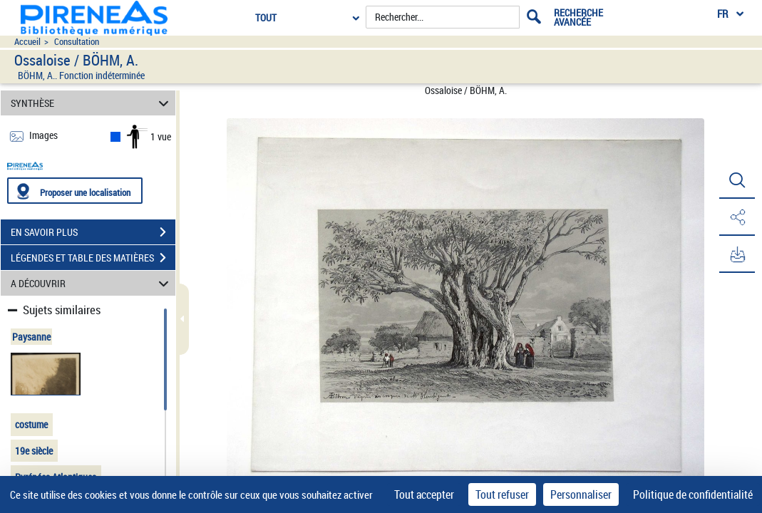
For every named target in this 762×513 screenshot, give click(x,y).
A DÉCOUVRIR (92, 283)
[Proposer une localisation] (75, 190)
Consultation (76, 42)
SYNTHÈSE (92, 102)
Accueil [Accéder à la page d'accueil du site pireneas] (27, 42)
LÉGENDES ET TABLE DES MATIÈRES (93, 258)
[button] (737, 180)
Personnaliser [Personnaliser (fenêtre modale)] (581, 494)
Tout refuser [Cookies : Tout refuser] (502, 494)
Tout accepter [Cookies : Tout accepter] (424, 494)
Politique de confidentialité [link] (693, 494)
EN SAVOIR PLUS (93, 232)
